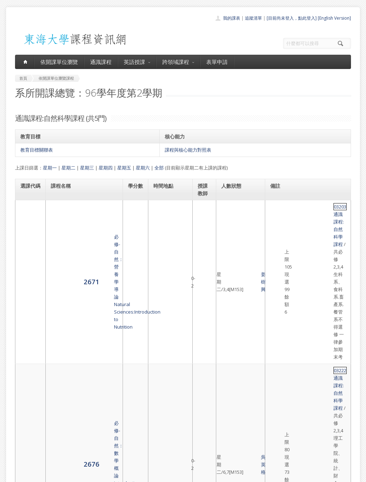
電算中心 (112, 474)
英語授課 (137, 61)
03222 (278, 243)
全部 (159, 167)
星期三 (87, 167)
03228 (278, 336)
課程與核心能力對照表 (188, 150)
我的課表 (231, 18)
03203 (278, 206)
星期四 (106, 167)
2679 (28, 282)
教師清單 (164, 455)
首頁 (160, 407)
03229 (278, 304)
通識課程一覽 (169, 423)
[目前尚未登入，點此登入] (292, 18)
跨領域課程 (178, 61)
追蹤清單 (253, 18)
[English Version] (334, 18)
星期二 (68, 167)
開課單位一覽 (169, 415)
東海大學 (21, 474)
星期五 (124, 167)
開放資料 (164, 447)
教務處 (135, 474)
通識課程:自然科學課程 (310, 206)
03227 (278, 279)
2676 (28, 253)
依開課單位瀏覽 (59, 61)
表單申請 (217, 61)
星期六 (143, 167)
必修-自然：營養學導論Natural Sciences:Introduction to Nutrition (82, 218)
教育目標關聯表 (36, 150)
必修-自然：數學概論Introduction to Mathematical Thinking (82, 254)
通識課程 (101, 61)
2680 (28, 310)
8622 (28, 343)
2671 (28, 217)
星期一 (50, 167)
